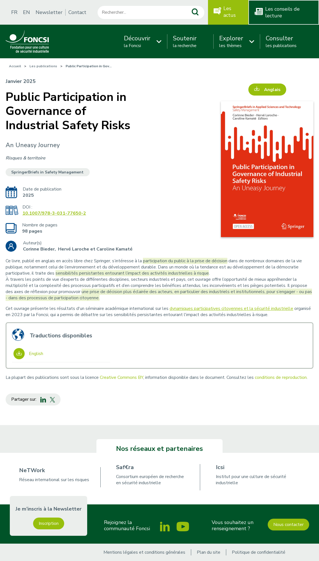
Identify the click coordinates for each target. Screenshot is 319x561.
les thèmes (231, 41)
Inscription (49, 523)
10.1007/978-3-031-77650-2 (54, 213)
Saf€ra (125, 467)
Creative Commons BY (121, 377)
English (36, 354)
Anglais (272, 90)
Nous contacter (288, 524)
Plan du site (208, 552)
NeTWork (32, 470)
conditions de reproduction (281, 377)
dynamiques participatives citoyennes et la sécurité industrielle (231, 308)
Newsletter (49, 12)
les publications (281, 41)
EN (26, 12)
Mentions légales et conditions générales (144, 552)
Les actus (229, 11)
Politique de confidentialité (258, 552)
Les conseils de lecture (282, 12)
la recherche (185, 41)
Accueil (15, 66)
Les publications (43, 66)
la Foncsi (137, 41)
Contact (77, 12)
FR (14, 12)
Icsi (220, 467)
